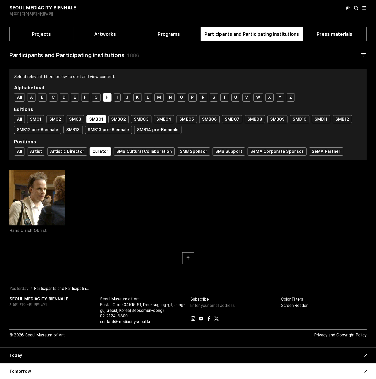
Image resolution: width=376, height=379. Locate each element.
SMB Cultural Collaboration (144, 151)
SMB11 (321, 119)
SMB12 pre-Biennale (37, 129)
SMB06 (209, 119)
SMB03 (141, 119)
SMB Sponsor (193, 151)
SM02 (55, 119)
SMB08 (255, 119)
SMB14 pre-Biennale (158, 129)
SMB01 (96, 119)
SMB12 (342, 119)
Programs (169, 34)
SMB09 (277, 119)
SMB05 (186, 119)
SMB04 (163, 119)
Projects (41, 34)
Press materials (334, 34)
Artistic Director (67, 151)
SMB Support (228, 151)
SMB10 (300, 119)
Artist (36, 151)
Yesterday (18, 288)
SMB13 (73, 129)
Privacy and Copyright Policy (340, 335)
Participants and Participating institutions (251, 34)
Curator (100, 151)
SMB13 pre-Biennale (108, 129)
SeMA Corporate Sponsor (277, 151)
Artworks (105, 34)
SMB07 (232, 119)
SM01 (35, 119)
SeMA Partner (326, 151)
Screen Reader (294, 305)
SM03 (75, 119)
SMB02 (118, 119)
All (19, 97)
